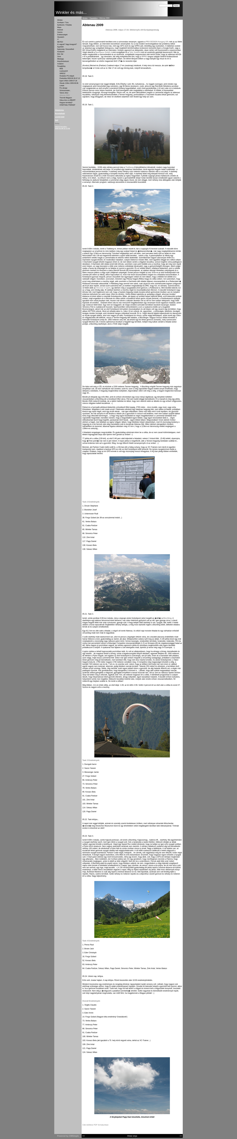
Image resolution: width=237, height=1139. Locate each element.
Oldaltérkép (59, 110)
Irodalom (60, 64)
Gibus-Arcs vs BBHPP (67, 100)
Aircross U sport (103, 288)
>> (181, 1136)
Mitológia (60, 59)
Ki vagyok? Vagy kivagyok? (67, 44)
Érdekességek (62, 34)
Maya (59, 27)
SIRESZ (62, 73)
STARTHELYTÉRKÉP (67, 105)
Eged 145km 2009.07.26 (68, 81)
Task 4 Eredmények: (91, 941)
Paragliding (61, 66)
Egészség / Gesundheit (65, 49)
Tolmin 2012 (64, 93)
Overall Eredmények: (91, 1001)
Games (59, 32)
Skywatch (60, 37)
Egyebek (60, 47)
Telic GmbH (134, 52)
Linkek (62, 85)
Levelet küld (59, 117)
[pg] (56, 120)
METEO (60, 42)
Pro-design (63, 88)
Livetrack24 (64, 71)
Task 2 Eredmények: (91, 502)
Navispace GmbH (102, 52)
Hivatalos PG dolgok (67, 76)
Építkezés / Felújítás (64, 25)
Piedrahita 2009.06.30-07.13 (70, 78)
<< (83, 1136)
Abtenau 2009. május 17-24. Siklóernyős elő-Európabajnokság (132, 30)
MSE (61, 68)
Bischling (167, 618)
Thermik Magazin (66, 98)
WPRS (144, 57)
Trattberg (129, 167)
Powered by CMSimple (68, 1136)
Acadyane (60, 51)
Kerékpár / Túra (62, 22)
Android (60, 30)
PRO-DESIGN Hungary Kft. (157, 42)
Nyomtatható (60, 113)
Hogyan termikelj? (66, 102)
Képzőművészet (63, 61)
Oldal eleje (132, 1136)
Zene (59, 56)
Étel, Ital (60, 54)
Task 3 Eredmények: (91, 760)
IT (58, 39)
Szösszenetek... (65, 90)
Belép (57, 123)
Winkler (60, 20)
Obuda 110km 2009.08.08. (69, 83)
